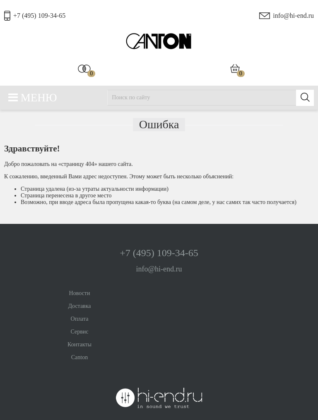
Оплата (80, 319)
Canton (79, 357)
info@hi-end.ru (293, 15)
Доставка (79, 306)
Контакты (79, 344)
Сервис (79, 332)
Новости (79, 293)
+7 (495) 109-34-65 (39, 15)
